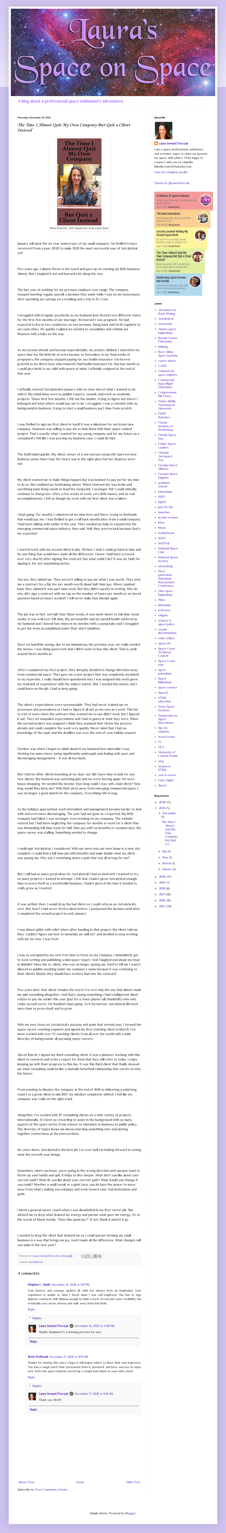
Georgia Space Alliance (168, 467)
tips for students (164, 729)
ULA (161, 747)
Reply (31, 1309)
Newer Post (26, 1482)
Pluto (161, 600)
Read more (173, 207)
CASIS (162, 365)
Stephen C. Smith (39, 1284)
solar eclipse (166, 638)
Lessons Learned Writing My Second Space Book (172, 233)
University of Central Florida (168, 754)
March (167, 863)
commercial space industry (167, 372)
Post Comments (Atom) (51, 1489)
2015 (162, 906)
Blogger (130, 1513)
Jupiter (162, 502)
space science (167, 687)
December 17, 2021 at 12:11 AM (69, 1356)
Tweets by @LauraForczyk (171, 183)
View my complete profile (171, 172)
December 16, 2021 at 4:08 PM (95, 1326)
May (166, 857)
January (168, 869)
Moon (162, 527)
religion (163, 615)
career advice (167, 360)
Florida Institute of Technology (165, 426)
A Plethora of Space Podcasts (172, 196)
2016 (162, 900)
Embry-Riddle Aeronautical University (167, 404)
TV (160, 742)
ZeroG (162, 785)
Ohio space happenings (165, 592)
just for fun (165, 507)
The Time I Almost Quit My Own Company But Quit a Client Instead (173, 256)
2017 (162, 894)
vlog (161, 761)
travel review (166, 736)
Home (80, 1482)
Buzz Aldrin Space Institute (168, 353)
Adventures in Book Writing (167, 311)
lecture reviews (168, 517)
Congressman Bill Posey (167, 394)
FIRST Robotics (164, 415)
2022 (163, 802)
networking (165, 566)
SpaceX (163, 692)
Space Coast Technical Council (166, 652)
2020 (163, 876)
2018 (162, 888)
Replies (37, 1318)
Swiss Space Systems (166, 708)
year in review (167, 775)
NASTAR (164, 543)
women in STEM (164, 768)
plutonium (164, 605)
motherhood (166, 533)
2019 (162, 882)
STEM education (164, 699)
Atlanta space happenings (167, 330)
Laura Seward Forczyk (53, 1326)
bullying (163, 346)
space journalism (164, 671)
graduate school (164, 484)
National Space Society (168, 559)
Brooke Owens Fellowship (167, 339)
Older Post (133, 1482)
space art (164, 643)
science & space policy (166, 622)
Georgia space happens (167, 475)
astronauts (165, 324)
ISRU (161, 496)
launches (164, 512)
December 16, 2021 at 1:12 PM (71, 1284)
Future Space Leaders (167, 445)
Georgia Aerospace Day (165, 456)
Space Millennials (165, 680)
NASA (162, 538)
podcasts (164, 610)
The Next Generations (168, 213)
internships (165, 491)
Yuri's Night (166, 780)
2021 (162, 808)
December (169, 813)
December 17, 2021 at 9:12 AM (94, 1393)
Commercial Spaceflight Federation (166, 383)
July (165, 851)
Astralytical (35, 1262)
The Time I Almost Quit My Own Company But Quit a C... (170, 833)
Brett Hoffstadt (38, 1356)
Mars (161, 522)
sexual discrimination (167, 631)
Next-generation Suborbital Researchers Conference (166, 578)
